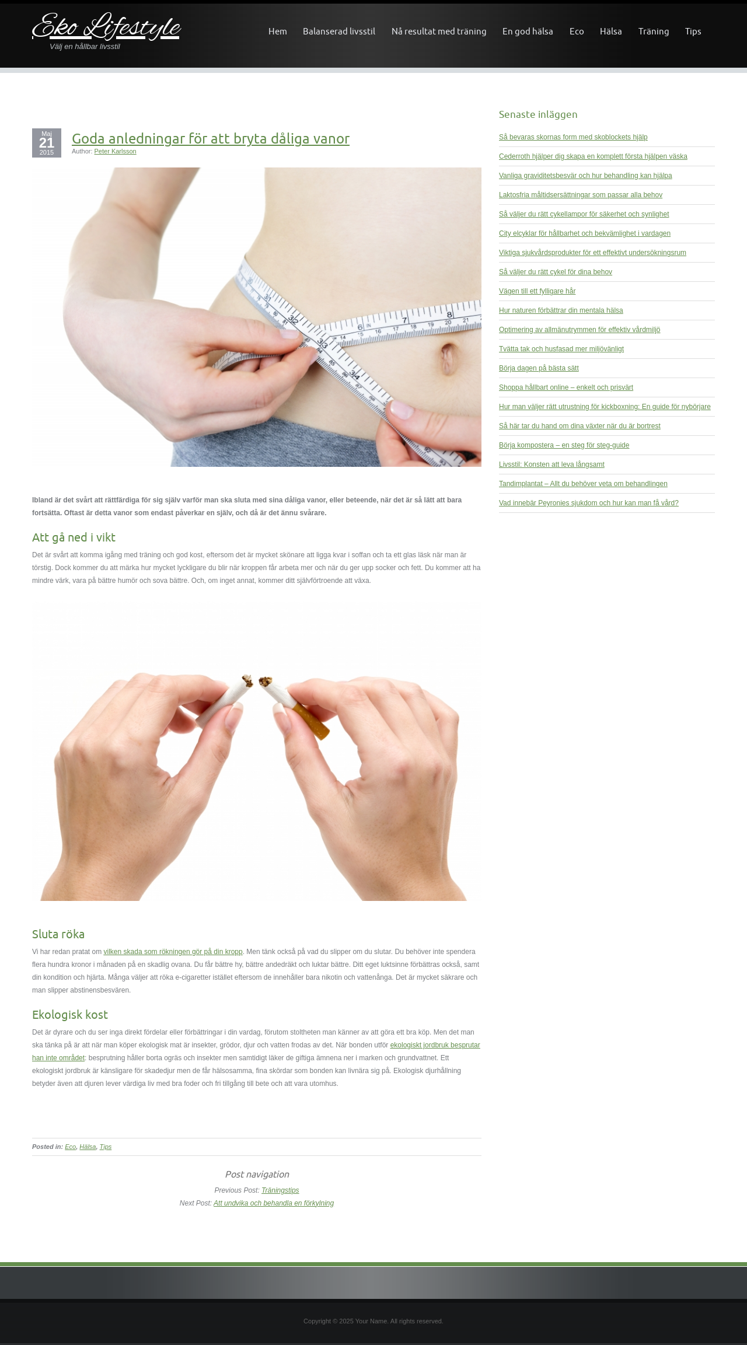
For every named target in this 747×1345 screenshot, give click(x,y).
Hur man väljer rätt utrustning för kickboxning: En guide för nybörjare (605, 407)
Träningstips (280, 1190)
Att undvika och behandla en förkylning (274, 1203)
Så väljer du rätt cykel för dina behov (555, 272)
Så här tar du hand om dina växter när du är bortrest (580, 426)
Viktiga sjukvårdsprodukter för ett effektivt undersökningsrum (592, 253)
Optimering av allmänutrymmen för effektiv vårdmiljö (580, 330)
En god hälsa (527, 31)
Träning (653, 31)
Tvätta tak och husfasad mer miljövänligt (561, 349)
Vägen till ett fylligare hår (537, 291)
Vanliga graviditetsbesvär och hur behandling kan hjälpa (585, 176)
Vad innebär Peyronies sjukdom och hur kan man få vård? (589, 503)
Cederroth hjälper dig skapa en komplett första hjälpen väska (593, 156)
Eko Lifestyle (105, 28)
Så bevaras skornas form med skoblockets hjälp (573, 137)
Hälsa (611, 31)
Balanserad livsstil (339, 31)
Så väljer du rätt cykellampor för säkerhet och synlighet (584, 214)
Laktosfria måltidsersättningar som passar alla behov (580, 195)
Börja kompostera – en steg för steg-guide (564, 445)
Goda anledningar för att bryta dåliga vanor (211, 138)
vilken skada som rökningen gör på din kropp (173, 952)
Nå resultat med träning (439, 31)
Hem (277, 31)
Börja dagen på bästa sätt (539, 368)
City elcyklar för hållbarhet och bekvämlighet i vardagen (585, 233)
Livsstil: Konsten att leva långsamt (552, 464)
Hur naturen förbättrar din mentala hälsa (561, 310)
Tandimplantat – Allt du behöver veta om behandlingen (583, 484)
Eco (577, 31)
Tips (693, 31)
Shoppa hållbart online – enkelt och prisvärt (566, 387)
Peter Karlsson (116, 151)
